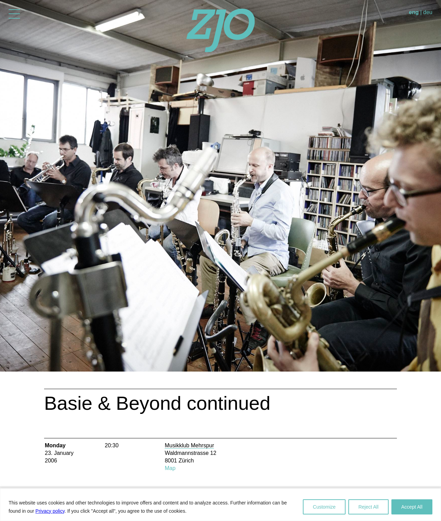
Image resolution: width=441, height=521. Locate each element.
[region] (220, 504)
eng (414, 12)
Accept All (411, 507)
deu (427, 12)
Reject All (368, 507)
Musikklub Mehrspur (189, 445)
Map (170, 468)
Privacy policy (50, 511)
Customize (324, 507)
